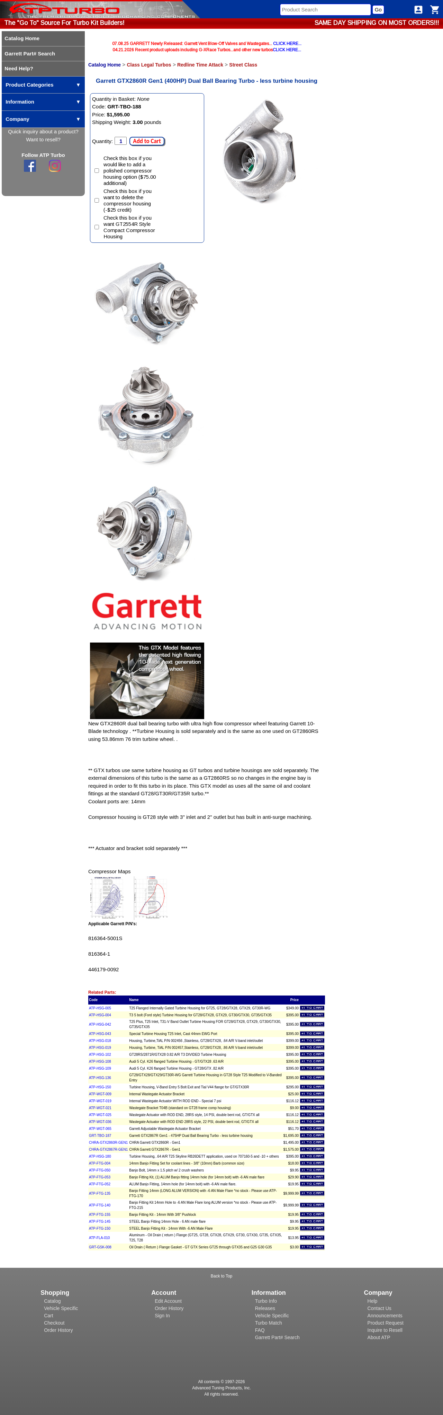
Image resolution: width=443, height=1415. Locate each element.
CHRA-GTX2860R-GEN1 (108, 1142)
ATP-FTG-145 (99, 1221)
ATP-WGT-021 (100, 1108)
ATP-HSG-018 (100, 1041)
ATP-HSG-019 (100, 1048)
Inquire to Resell (385, 1330)
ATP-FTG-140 (99, 1205)
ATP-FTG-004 (99, 1163)
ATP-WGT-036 (100, 1122)
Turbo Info (266, 1301)
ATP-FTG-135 (99, 1193)
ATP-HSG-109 (100, 1068)
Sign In (162, 1315)
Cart (48, 1315)
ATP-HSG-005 (100, 1008)
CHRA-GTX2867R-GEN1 (108, 1149)
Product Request (386, 1323)
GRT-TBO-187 (100, 1136)
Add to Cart (147, 141)
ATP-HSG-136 (100, 1078)
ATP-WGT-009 (100, 1094)
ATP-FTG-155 (99, 1215)
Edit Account (168, 1301)
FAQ (260, 1330)
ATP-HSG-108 (100, 1061)
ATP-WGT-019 (100, 1101)
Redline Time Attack (200, 65)
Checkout (54, 1323)
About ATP (379, 1337)
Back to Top (221, 1276)
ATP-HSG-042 (100, 1024)
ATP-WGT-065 (100, 1129)
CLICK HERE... (287, 43)
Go (378, 9)
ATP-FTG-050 (99, 1170)
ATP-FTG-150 (99, 1228)
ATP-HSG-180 (100, 1156)
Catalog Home (104, 65)
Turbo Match (268, 1323)
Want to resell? (43, 139)
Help (373, 1301)
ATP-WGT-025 (100, 1115)
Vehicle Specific (61, 1308)
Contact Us (379, 1308)
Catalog (52, 1301)
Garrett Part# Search (277, 1337)
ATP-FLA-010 (99, 1238)
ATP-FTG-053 (99, 1177)
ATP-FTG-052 (99, 1184)
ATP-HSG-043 (100, 1034)
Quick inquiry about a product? (43, 131)
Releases (265, 1308)
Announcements (385, 1315)
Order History (58, 1330)
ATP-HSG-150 (100, 1087)
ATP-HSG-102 (100, 1054)
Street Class (243, 65)
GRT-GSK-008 (100, 1247)
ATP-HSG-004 (100, 1015)
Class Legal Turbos (149, 65)
